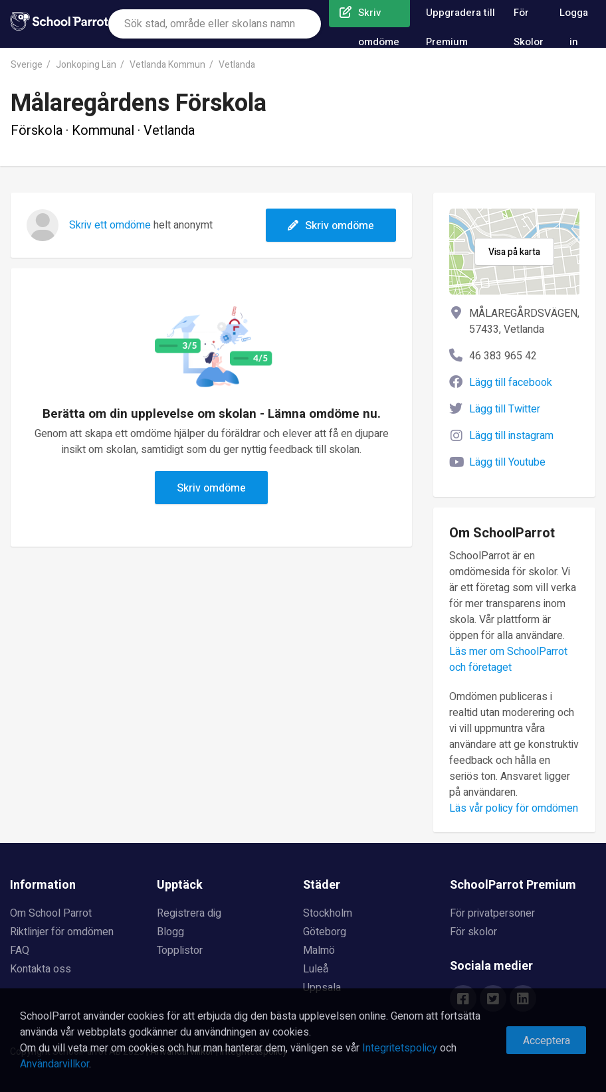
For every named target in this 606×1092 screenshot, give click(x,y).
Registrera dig (189, 913)
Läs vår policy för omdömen (513, 808)
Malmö (319, 950)
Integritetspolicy (399, 1048)
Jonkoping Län (86, 65)
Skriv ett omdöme (110, 225)
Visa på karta (514, 252)
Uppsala (322, 988)
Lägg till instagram (511, 436)
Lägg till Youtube (507, 462)
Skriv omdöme (331, 226)
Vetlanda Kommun (167, 65)
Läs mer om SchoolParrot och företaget (508, 660)
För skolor (473, 932)
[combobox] (214, 24)
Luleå (315, 969)
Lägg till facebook (510, 383)
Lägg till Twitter (504, 409)
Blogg (170, 932)
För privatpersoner (492, 913)
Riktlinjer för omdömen (62, 932)
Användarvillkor (54, 1064)
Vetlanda (237, 65)
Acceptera (546, 1041)
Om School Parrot (51, 913)
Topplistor (180, 950)
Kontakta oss (40, 969)
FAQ (19, 950)
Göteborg (324, 932)
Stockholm (327, 913)
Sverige (27, 65)
